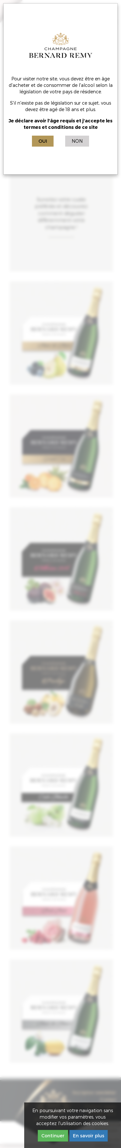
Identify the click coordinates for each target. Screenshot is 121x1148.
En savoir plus (88, 1135)
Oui (42, 141)
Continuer (53, 1135)
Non (77, 141)
